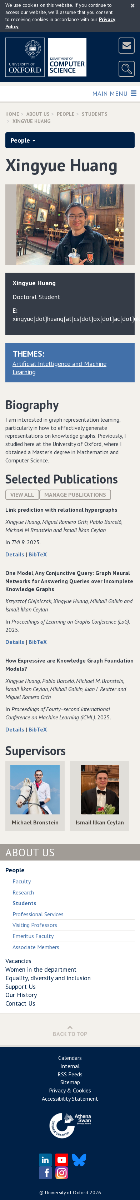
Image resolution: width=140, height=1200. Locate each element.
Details (15, 554)
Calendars (70, 1057)
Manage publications (75, 494)
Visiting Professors (34, 924)
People (66, 114)
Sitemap (70, 1082)
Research (23, 892)
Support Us (20, 986)
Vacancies (18, 961)
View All (22, 494)
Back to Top (70, 1030)
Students (95, 114)
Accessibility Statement (70, 1098)
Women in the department (40, 969)
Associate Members (35, 947)
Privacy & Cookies (70, 1090)
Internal (70, 1066)
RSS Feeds (70, 1074)
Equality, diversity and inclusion (48, 978)
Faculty (21, 881)
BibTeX (38, 554)
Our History (21, 995)
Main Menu (114, 93)
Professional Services (38, 914)
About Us (38, 114)
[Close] (132, 5)
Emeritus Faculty (33, 935)
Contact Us (20, 1003)
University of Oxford (66, 1192)
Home (12, 114)
